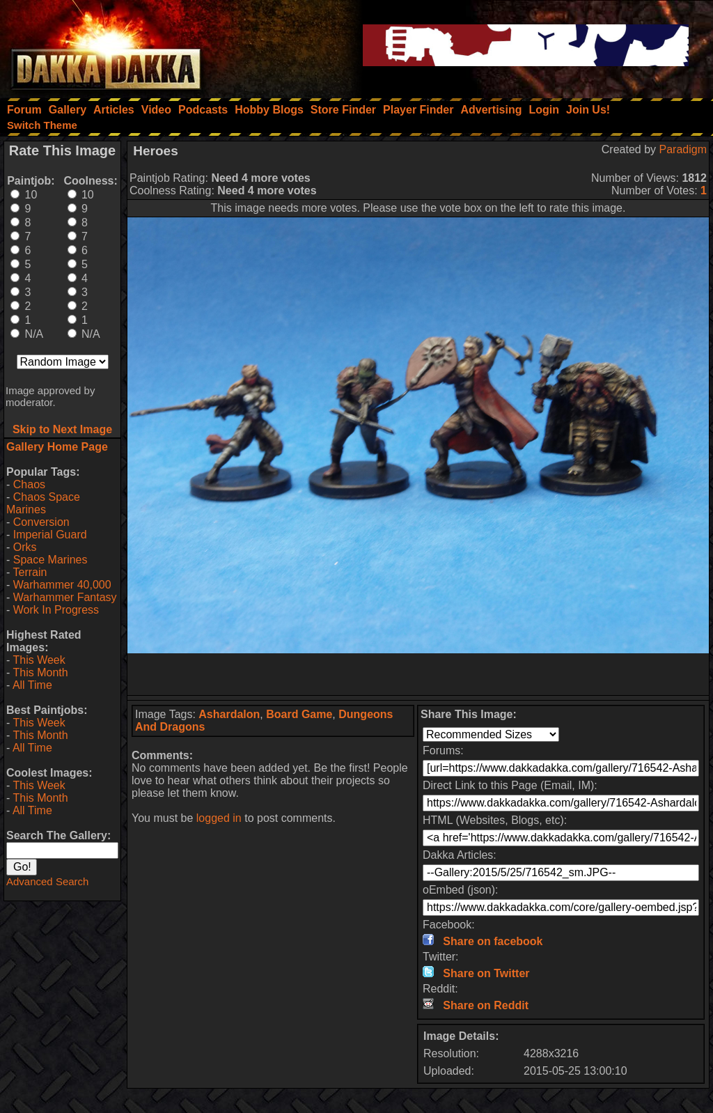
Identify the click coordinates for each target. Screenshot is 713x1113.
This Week (39, 660)
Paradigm (683, 149)
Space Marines (50, 560)
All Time (32, 685)
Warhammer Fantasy (65, 597)
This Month (40, 672)
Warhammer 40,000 (62, 585)
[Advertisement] (418, 674)
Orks (25, 547)
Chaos (29, 484)
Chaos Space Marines (43, 503)
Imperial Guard (50, 534)
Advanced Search (47, 881)
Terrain (30, 572)
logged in (219, 818)
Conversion (41, 522)
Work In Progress (56, 610)
